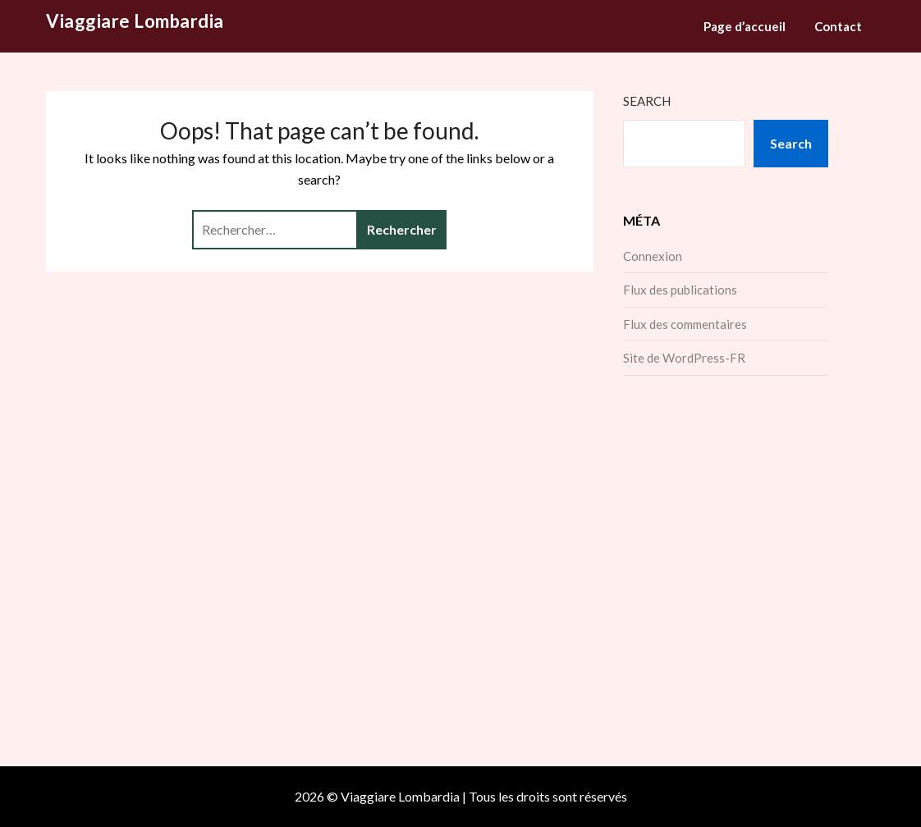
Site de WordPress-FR (684, 357)
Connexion (652, 256)
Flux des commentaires (685, 324)
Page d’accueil (744, 26)
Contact (838, 26)
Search (647, 101)
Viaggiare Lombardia (135, 21)
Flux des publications (680, 289)
